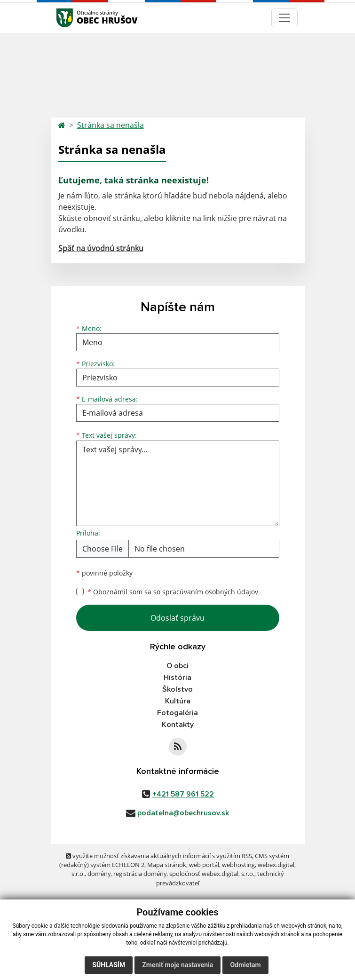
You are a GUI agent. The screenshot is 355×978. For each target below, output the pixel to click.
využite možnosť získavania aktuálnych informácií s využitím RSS (159, 856)
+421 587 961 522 (183, 794)
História (177, 677)
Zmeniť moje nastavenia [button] (177, 965)
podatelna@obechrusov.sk (183, 813)
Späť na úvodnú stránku (100, 248)
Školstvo (177, 689)
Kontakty (178, 724)
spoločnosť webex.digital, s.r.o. (211, 873)
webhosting (238, 864)
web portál (204, 864)
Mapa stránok (166, 864)
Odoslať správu (177, 618)
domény (98, 873)
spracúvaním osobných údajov (210, 591)
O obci (177, 666)
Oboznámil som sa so (172, 591)
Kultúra (177, 701)
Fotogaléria (177, 713)
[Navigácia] (284, 17)
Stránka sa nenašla (110, 125)
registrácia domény (139, 873)
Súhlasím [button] (108, 965)
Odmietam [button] (245, 965)
